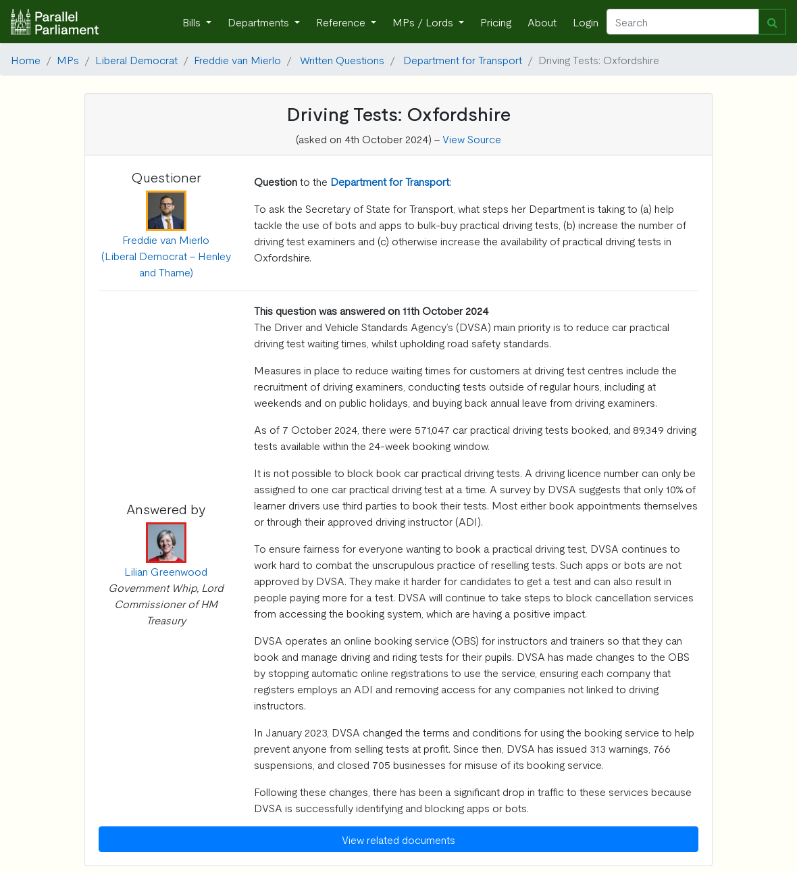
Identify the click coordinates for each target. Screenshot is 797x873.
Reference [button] (342, 21)
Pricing (495, 21)
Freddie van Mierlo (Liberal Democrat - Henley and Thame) (166, 255)
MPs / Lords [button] (424, 21)
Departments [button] (260, 21)
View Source (471, 138)
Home (26, 59)
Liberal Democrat (136, 59)
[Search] (683, 21)
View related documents (398, 839)
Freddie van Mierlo (237, 59)
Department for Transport (462, 59)
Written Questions (342, 59)
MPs (68, 59)
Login (585, 21)
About (542, 21)
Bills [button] (192, 21)
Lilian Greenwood (165, 571)
